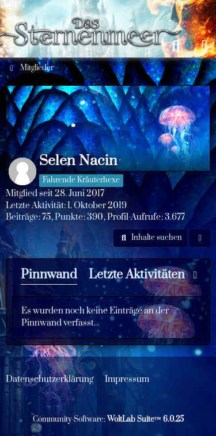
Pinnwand (49, 274)
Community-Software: (108, 419)
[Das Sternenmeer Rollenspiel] (93, 11)
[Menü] (11, 46)
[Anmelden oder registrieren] (204, 46)
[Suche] (175, 46)
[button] (150, 238)
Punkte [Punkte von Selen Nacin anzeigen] (69, 217)
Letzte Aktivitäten (137, 274)
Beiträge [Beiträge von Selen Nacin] (22, 217)
